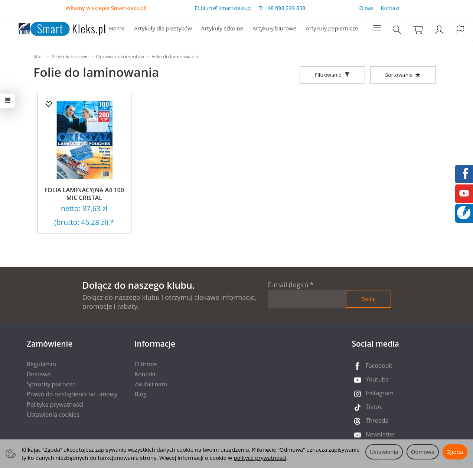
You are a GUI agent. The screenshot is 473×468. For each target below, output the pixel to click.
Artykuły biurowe (274, 28)
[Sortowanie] (403, 75)
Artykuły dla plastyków (163, 28)
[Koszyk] (418, 29)
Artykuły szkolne (222, 28)
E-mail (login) (288, 284)
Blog (140, 394)
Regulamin (41, 364)
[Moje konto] (439, 29)
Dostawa (39, 374)
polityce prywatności (260, 457)
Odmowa (422, 451)
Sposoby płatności (52, 384)
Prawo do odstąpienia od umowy (72, 394)
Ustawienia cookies (53, 414)
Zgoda (455, 451)
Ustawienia (384, 451)
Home (117, 28)
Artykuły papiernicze (332, 28)
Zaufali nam (150, 384)
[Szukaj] (397, 29)
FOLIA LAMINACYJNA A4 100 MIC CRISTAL (84, 194)
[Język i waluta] (460, 29)
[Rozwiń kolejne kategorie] (377, 28)
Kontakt (390, 8)
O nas (366, 8)
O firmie (145, 364)
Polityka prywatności (55, 404)
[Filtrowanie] (332, 75)
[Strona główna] (54, 27)
